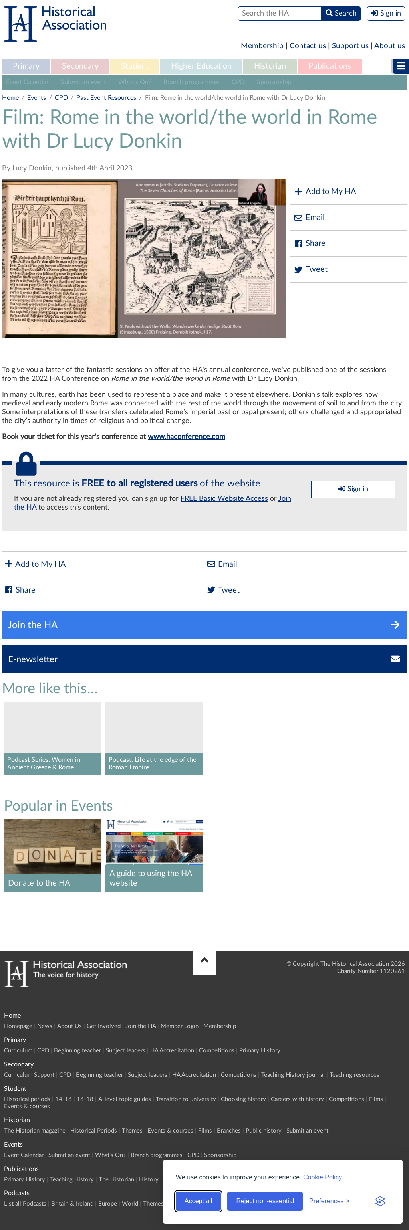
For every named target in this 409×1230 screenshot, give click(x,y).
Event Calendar (27, 82)
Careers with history (297, 1099)
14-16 (63, 1099)
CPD (238, 82)
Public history (264, 1131)
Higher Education (201, 66)
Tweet (311, 269)
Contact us (308, 46)
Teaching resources (354, 1075)
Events (36, 98)
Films (376, 1099)
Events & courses (27, 1106)
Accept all (198, 1201)
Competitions (216, 1051)
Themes (132, 1131)
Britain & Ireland (72, 1204)
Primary (26, 66)
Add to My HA (325, 192)
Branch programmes (191, 82)
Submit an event (83, 82)
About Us (69, 1026)
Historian (270, 66)
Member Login (180, 1026)
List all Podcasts (25, 1204)
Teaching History (72, 1180)
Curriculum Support (29, 1075)
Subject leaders (125, 1051)
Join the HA (140, 1026)
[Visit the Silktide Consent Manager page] (380, 1201)
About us (389, 46)
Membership (262, 46)
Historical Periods (93, 1131)
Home (10, 98)
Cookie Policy (322, 1177)
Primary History (259, 1051)
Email (309, 218)
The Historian (116, 1180)
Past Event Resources (106, 98)
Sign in (353, 489)
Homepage (18, 1026)
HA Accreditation (172, 1051)
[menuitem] (26, 67)
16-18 (85, 1099)
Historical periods (27, 1099)
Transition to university (186, 1099)
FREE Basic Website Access (224, 498)
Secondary (80, 66)
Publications (329, 66)
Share (310, 243)
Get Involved (104, 1026)
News (44, 1026)
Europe (107, 1204)
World (130, 1204)
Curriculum (18, 1051)
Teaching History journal (293, 1075)
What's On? (134, 82)
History (149, 1180)
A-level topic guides (124, 1099)
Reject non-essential (265, 1201)
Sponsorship (274, 82)
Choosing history (243, 1099)
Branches (229, 1131)
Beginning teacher (77, 1051)
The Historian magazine (35, 1131)
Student (135, 66)
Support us (350, 46)
